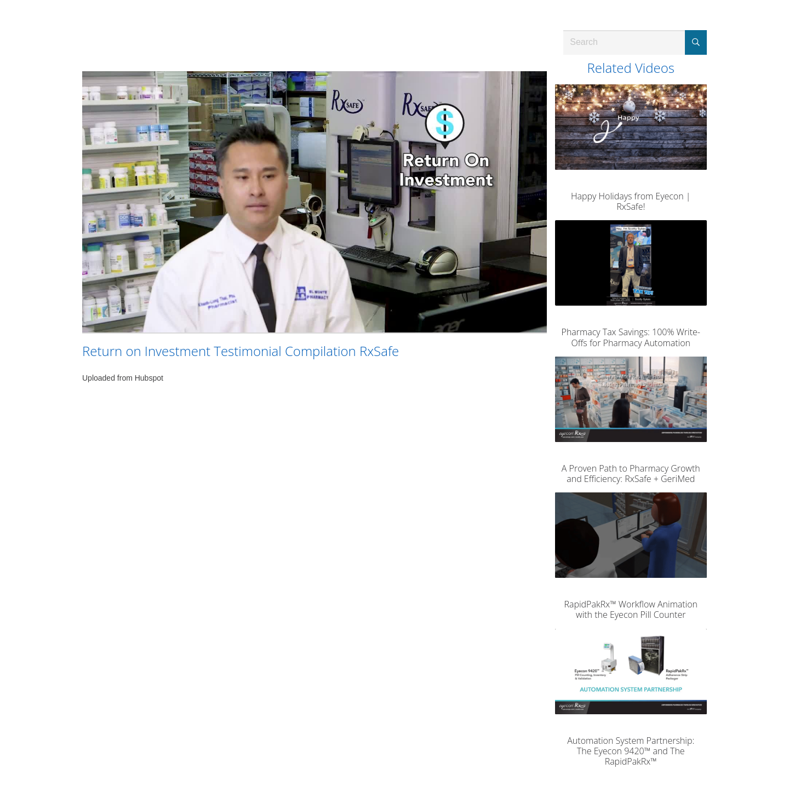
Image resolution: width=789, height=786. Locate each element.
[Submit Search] (696, 42)
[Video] (314, 201)
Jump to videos (0, 0)
